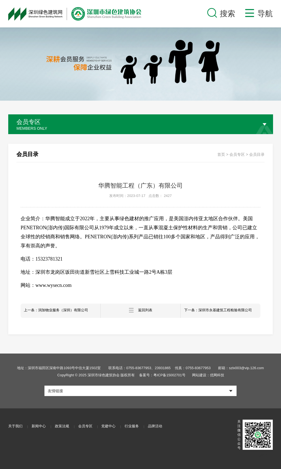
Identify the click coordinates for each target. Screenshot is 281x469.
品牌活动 (163, 427)
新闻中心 (40, 427)
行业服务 (139, 427)
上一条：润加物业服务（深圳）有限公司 (59, 311)
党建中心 (114, 427)
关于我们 (15, 427)
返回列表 (140, 311)
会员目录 (257, 154)
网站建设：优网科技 (209, 375)
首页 (221, 154)
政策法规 (65, 427)
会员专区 (237, 154)
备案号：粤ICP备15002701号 (161, 375)
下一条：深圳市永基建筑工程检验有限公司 (221, 311)
